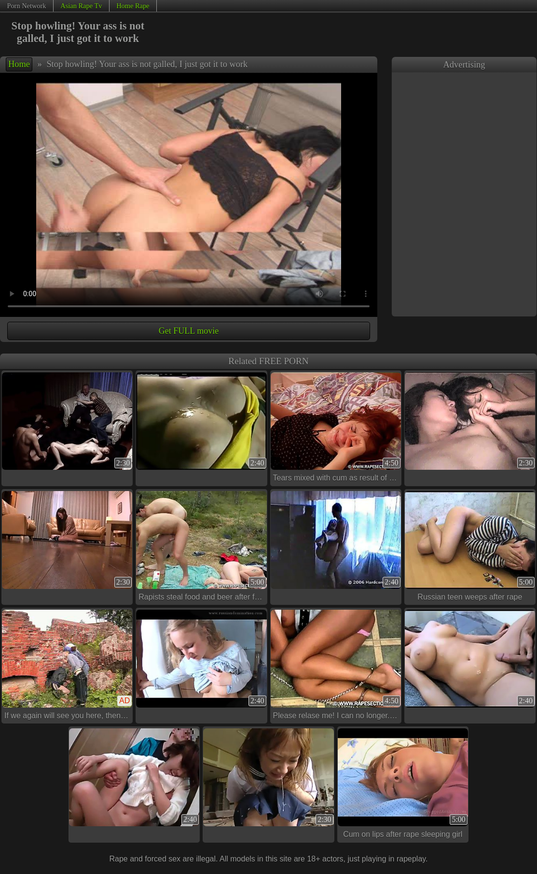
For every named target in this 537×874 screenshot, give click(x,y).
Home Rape (132, 6)
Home (19, 64)
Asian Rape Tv (81, 6)
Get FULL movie (189, 331)
